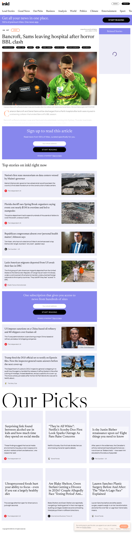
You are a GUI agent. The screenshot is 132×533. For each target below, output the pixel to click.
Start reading (116, 20)
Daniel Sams (20, 47)
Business (50, 11)
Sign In (115, 4)
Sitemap (118, 529)
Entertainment (109, 11)
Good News (24, 11)
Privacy (106, 529)
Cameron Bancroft (8, 47)
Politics (83, 11)
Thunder (30, 47)
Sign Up (125, 4)
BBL (38, 47)
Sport (123, 11)
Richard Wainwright (73, 47)
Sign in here (57, 156)
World (73, 11)
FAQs (112, 529)
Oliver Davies (59, 47)
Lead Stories (8, 11)
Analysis (62, 11)
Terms (100, 529)
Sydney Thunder (47, 47)
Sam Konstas (86, 47)
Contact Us (126, 529)
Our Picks (38, 11)
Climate (94, 11)
